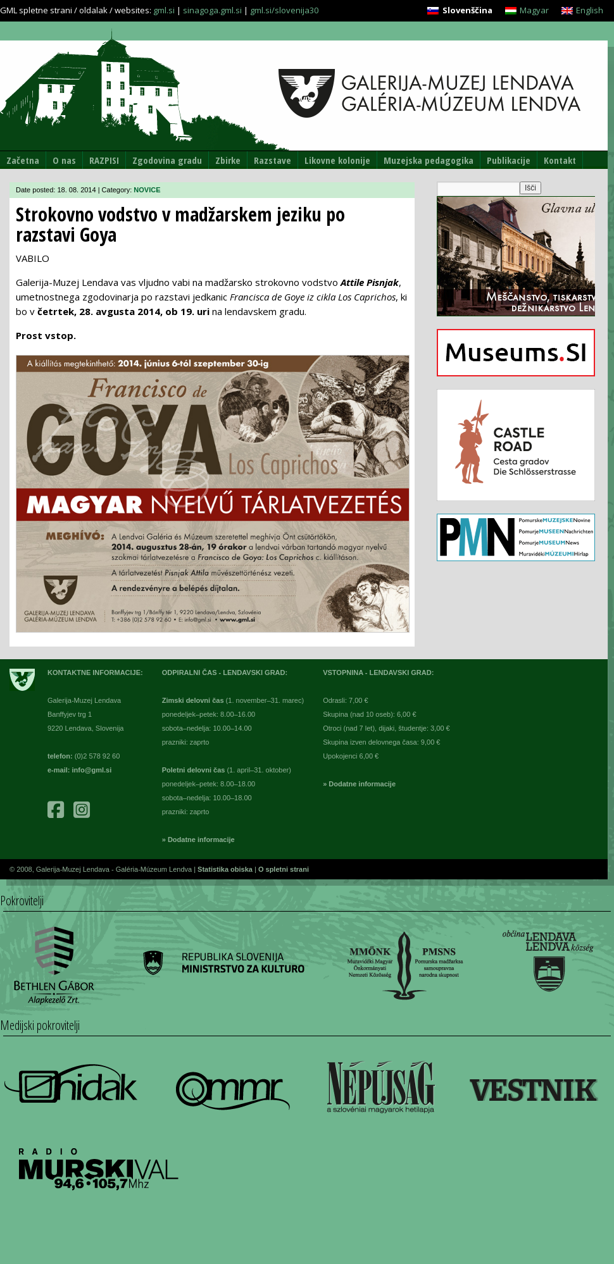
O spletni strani (283, 869)
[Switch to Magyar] (527, 10)
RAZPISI (104, 160)
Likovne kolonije (337, 160)
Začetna (22, 160)
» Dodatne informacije (198, 839)
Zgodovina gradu (167, 160)
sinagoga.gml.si (212, 10)
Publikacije (508, 160)
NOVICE (147, 190)
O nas (64, 160)
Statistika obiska (225, 869)
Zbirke (228, 160)
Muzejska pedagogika (428, 160)
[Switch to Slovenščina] (459, 10)
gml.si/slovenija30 (284, 10)
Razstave (272, 160)
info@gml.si (92, 770)
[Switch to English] (582, 10)
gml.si (164, 10)
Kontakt (560, 160)
